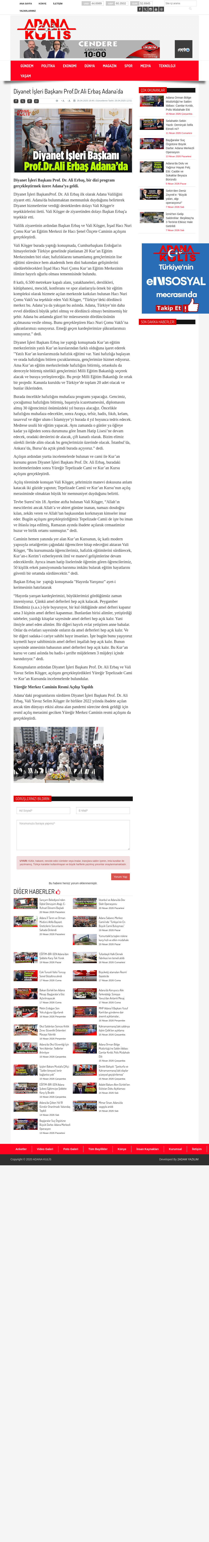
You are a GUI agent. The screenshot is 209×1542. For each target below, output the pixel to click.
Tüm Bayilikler (98, 1149)
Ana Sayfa (26, 3)
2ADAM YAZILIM (187, 1159)
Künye (43, 3)
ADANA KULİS (42, 1159)
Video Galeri (45, 1149)
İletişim (57, 3)
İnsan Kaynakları (147, 1149)
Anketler (21, 1149)
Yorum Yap (120, 876)
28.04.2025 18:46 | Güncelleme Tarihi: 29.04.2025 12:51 (102, 100)
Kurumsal (175, 1149)
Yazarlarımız (28, 11)
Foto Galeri (70, 1149)
